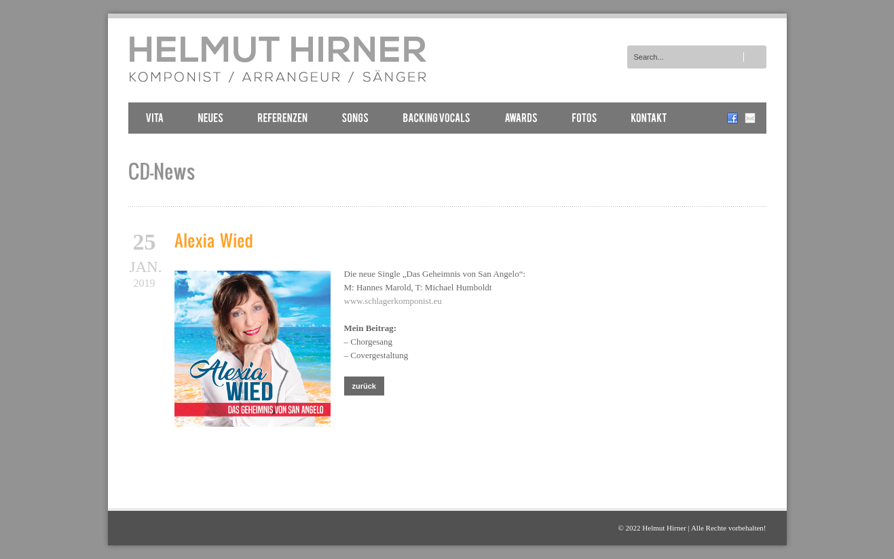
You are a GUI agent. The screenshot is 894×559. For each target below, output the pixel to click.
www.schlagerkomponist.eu (393, 301)
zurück (364, 386)
